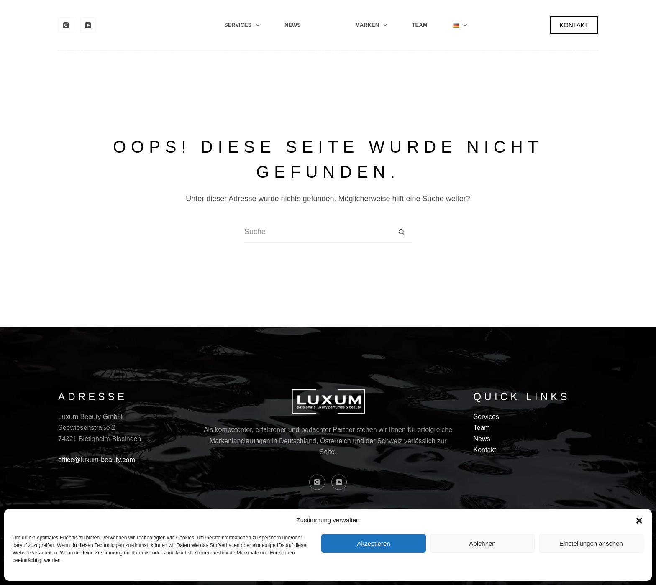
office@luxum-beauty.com (96, 459)
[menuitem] (460, 25)
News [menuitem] (292, 25)
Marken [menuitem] (372, 25)
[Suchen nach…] (317, 232)
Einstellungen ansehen (591, 543)
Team (482, 427)
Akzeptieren (373, 543)
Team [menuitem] (420, 25)
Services (486, 416)
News (482, 438)
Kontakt (485, 449)
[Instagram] (66, 25)
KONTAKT (574, 24)
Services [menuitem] (243, 25)
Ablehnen (482, 543)
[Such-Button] (401, 232)
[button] (639, 520)
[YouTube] (88, 25)
